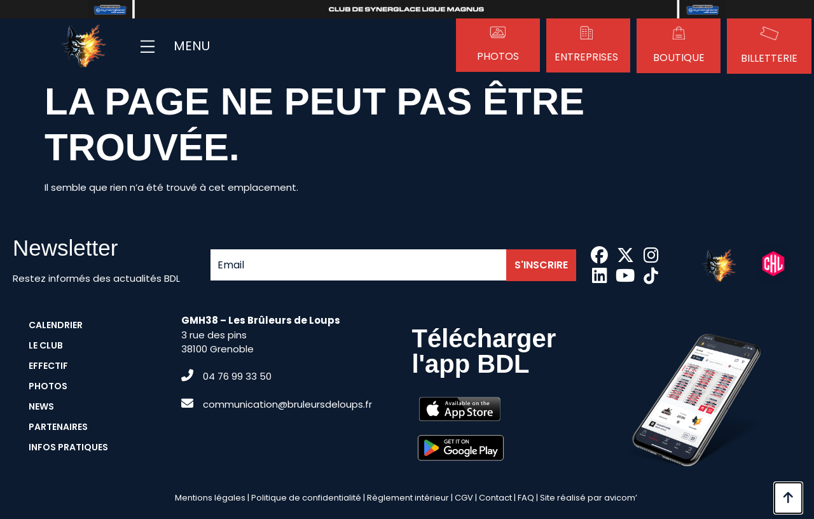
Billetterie (769, 58)
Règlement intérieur (408, 498)
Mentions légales (210, 498)
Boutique (679, 57)
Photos (498, 56)
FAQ (526, 498)
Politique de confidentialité (306, 498)
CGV (464, 498)
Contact (495, 498)
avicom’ (620, 498)
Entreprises (586, 57)
